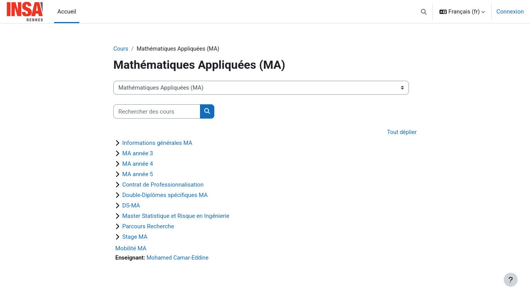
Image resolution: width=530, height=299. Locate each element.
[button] (424, 11)
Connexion (510, 11)
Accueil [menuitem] (66, 11)
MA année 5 (137, 174)
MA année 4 (137, 164)
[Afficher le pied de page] (511, 280)
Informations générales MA (157, 143)
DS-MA (131, 205)
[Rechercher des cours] (156, 112)
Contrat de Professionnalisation (162, 185)
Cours (120, 49)
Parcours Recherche (148, 226)
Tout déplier (401, 132)
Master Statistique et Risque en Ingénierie (175, 216)
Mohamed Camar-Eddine (179, 258)
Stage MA (134, 237)
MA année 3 (137, 153)
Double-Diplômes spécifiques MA (165, 195)
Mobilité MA (131, 248)
